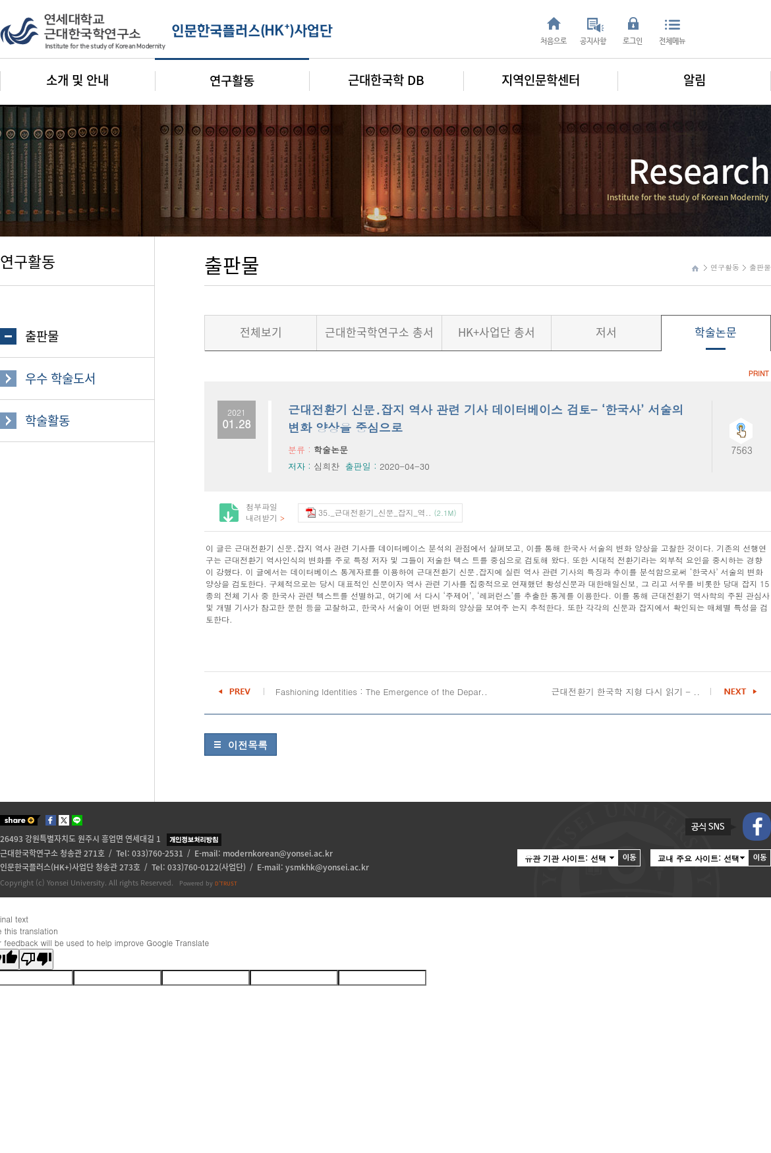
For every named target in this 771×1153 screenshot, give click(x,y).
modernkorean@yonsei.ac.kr (278, 853)
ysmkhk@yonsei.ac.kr (327, 867)
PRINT (759, 373)
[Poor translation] (36, 959)
